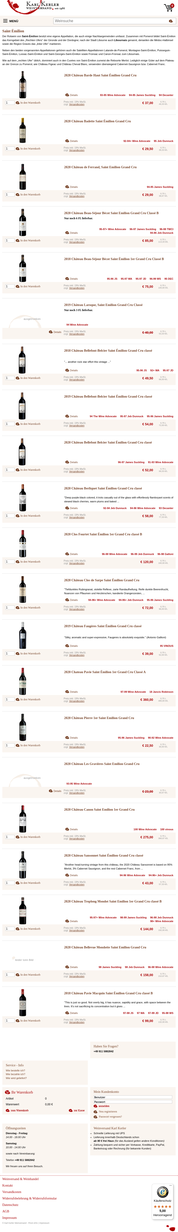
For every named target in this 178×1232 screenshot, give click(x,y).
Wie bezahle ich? (15, 1074)
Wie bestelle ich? (15, 1070)
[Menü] (170, 1186)
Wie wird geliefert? (16, 1078)
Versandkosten (76, 104)
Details (74, 95)
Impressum (44, 1223)
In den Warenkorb (30, 102)
